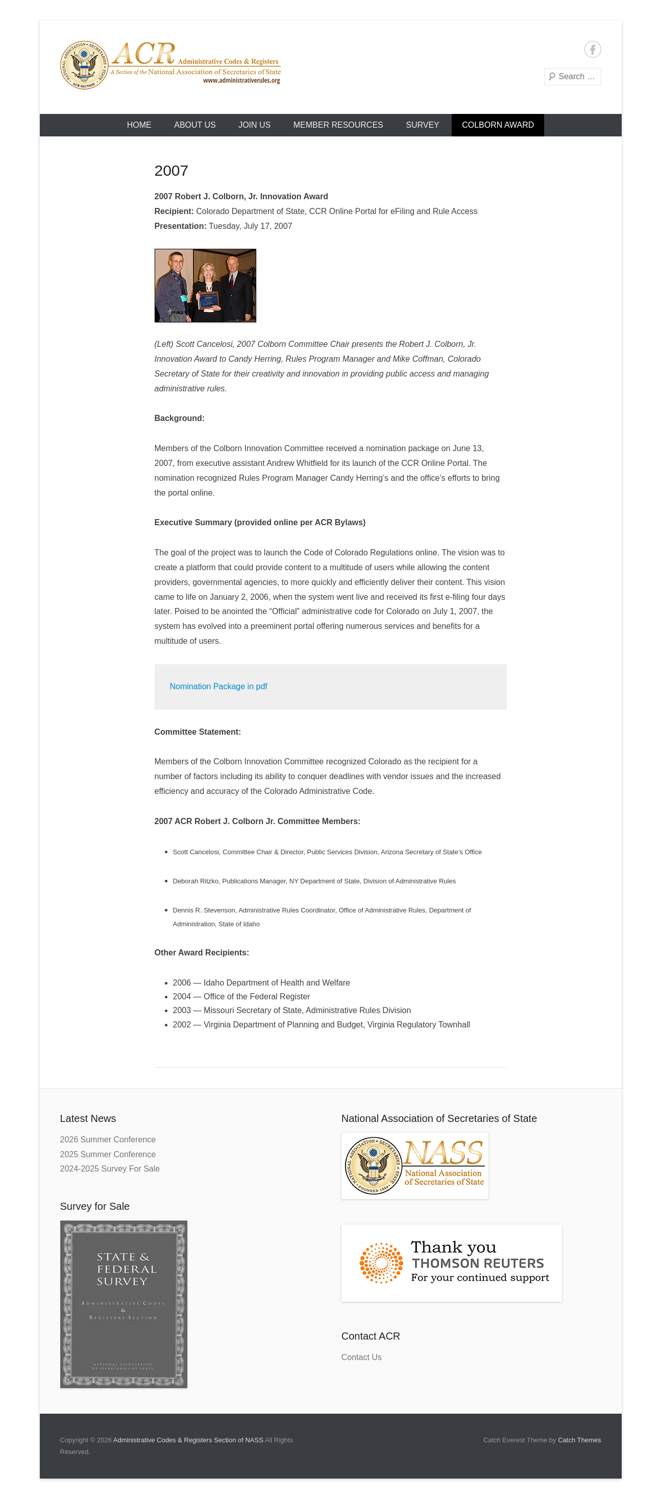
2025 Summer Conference (108, 1154)
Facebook (592, 49)
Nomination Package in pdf (218, 686)
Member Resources (338, 125)
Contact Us (361, 1357)
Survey (422, 125)
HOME (139, 125)
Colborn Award (498, 125)
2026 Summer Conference (108, 1139)
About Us (195, 125)
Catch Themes (579, 1440)
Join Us (254, 125)
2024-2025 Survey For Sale (110, 1168)
